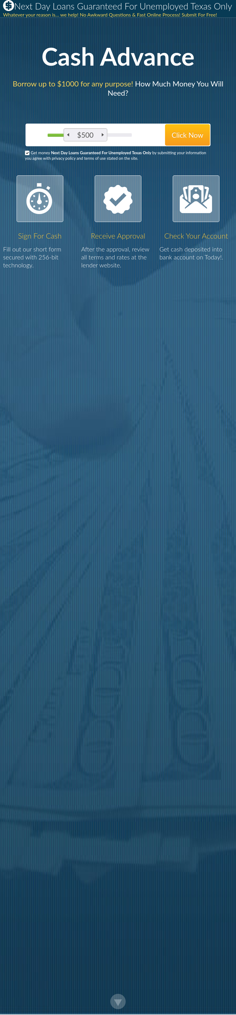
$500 (85, 135)
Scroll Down (118, 1001)
